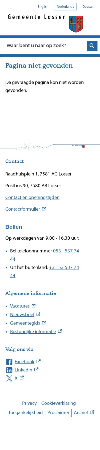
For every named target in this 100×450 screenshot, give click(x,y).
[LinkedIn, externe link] (44, 370)
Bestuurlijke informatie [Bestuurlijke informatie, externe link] (36, 331)
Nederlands (65, 7)
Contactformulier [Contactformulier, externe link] (25, 209)
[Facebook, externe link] (44, 362)
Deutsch (88, 7)
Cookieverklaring (58, 403)
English (43, 7)
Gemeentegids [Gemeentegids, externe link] (28, 323)
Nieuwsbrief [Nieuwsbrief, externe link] (25, 314)
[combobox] (44, 46)
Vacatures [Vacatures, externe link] (22, 306)
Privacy (29, 403)
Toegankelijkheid (25, 412)
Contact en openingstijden (32, 197)
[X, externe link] (44, 378)
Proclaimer (58, 412)
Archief (84, 413)
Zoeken (92, 46)
